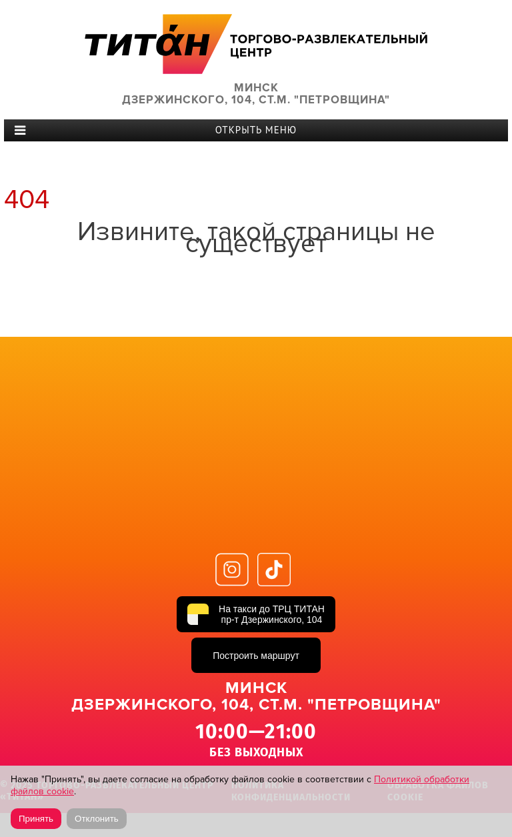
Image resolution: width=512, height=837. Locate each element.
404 (26, 199)
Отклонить (97, 819)
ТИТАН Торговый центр (256, 44)
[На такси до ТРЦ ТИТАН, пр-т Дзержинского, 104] (256, 614)
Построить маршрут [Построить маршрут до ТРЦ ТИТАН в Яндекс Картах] (256, 655)
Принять (36, 819)
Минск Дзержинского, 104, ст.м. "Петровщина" (256, 94)
